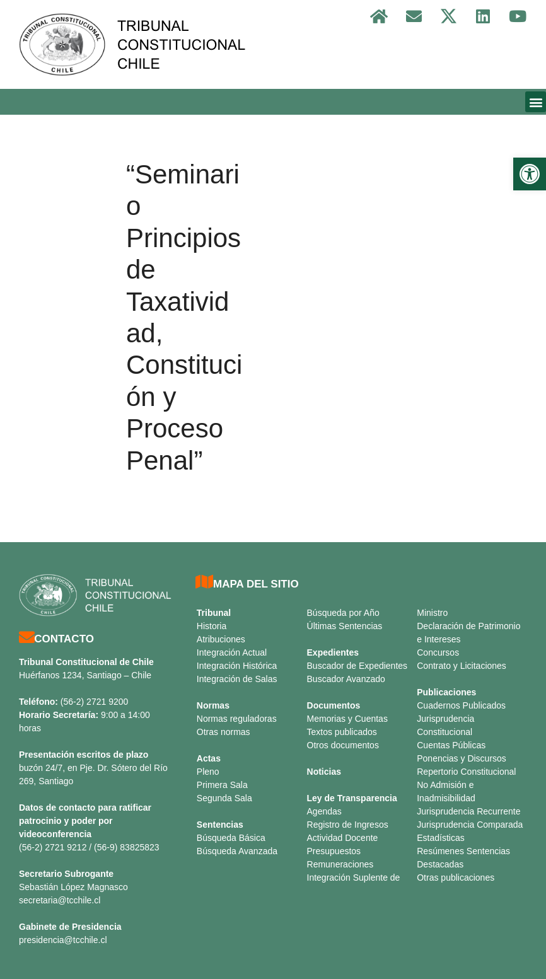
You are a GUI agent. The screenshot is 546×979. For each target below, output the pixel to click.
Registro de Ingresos (347, 825)
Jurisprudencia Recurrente (468, 811)
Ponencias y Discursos (461, 758)
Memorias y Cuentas (347, 719)
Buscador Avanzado (346, 679)
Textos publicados (342, 732)
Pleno (208, 772)
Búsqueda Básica (231, 838)
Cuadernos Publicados (461, 705)
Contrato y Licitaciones (461, 666)
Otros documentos (343, 745)
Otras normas (223, 732)
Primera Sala (222, 785)
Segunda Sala (224, 798)
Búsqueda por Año (343, 613)
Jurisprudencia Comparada (470, 825)
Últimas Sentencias (345, 626)
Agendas (324, 811)
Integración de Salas (237, 679)
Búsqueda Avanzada (237, 851)
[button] (529, 174)
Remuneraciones (340, 864)
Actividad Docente (342, 838)
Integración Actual (232, 652)
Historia (211, 626)
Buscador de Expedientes (357, 666)
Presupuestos (334, 851)
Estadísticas (440, 838)
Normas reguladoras (237, 719)
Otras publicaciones (455, 877)
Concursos (438, 652)
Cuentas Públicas (451, 745)
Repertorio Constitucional (466, 772)
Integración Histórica (237, 666)
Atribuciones (221, 639)
